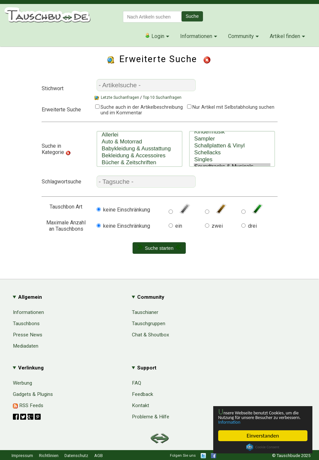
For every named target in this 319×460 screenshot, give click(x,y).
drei (252, 226)
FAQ (136, 383)
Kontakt (140, 405)
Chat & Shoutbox (150, 335)
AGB (98, 455)
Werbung (22, 383)
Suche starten (159, 247)
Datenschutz (76, 455)
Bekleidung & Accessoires (139, 155)
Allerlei (139, 135)
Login (154, 36)
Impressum (22, 455)
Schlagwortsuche (61, 181)
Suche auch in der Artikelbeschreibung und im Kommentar (138, 110)
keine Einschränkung (126, 210)
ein (178, 226)
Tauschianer (145, 312)
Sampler (232, 135)
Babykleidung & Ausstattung (139, 148)
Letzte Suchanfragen (120, 97)
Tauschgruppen (148, 323)
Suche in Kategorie (53, 149)
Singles (232, 155)
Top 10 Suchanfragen (162, 97)
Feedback (142, 394)
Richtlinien (49, 455)
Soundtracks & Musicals (232, 162)
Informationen (196, 36)
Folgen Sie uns (183, 455)
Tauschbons (26, 323)
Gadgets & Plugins (33, 394)
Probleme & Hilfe (150, 417)
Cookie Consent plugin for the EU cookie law (262, 447)
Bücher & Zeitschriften (139, 162)
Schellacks (232, 148)
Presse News (27, 335)
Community (241, 36)
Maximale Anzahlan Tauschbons (66, 225)
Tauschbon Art (66, 207)
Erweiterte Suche (61, 109)
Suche (192, 16)
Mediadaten (25, 346)
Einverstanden (263, 435)
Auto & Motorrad (139, 141)
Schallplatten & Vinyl (232, 141)
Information (259, 421)
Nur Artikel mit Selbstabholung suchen (233, 107)
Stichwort (52, 88)
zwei (217, 226)
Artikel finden (285, 36)
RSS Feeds (28, 405)
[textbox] (152, 17)
